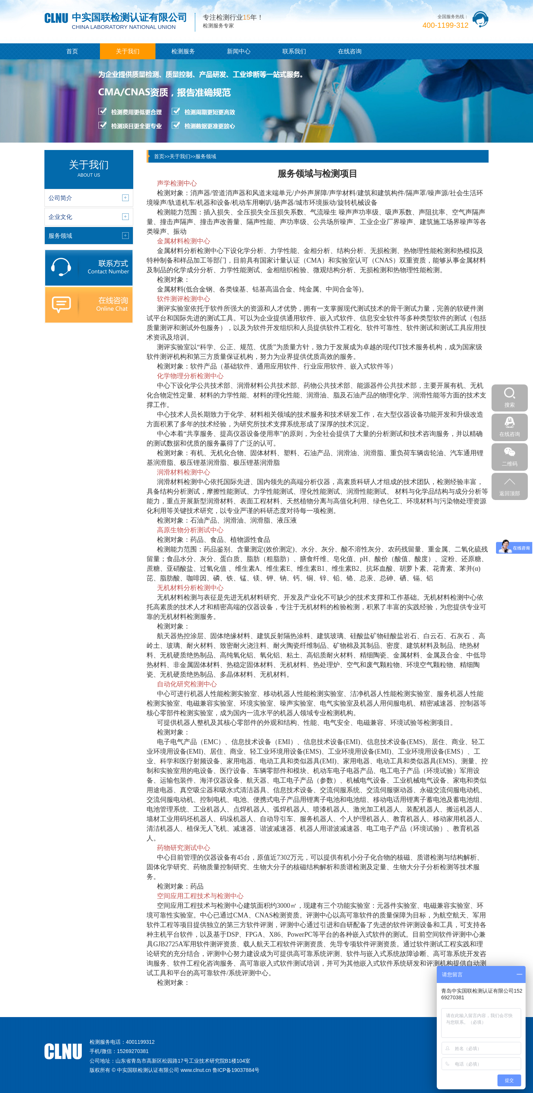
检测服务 (183, 51)
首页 (72, 51)
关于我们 (128, 51)
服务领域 (205, 156)
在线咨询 (350, 51)
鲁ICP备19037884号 (236, 1070)
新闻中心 (239, 51)
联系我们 (294, 51)
